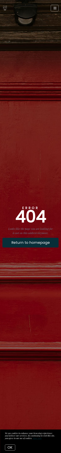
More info (37, 438)
